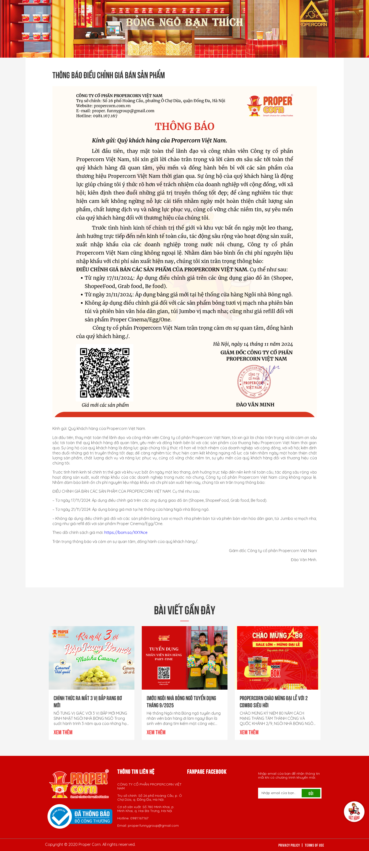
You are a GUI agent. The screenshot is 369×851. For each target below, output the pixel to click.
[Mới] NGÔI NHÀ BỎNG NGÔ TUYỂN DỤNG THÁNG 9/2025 (181, 701)
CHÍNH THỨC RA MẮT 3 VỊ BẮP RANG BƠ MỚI (88, 701)
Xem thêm (63, 731)
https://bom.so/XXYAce (125, 532)
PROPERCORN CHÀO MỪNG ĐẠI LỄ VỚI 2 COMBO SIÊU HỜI (274, 701)
